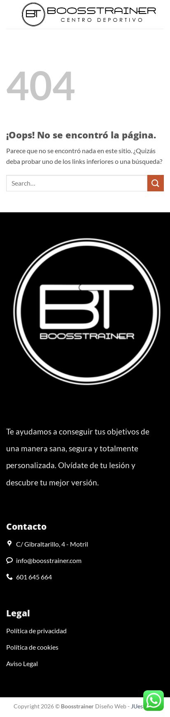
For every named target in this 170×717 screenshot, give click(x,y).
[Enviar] (155, 183)
